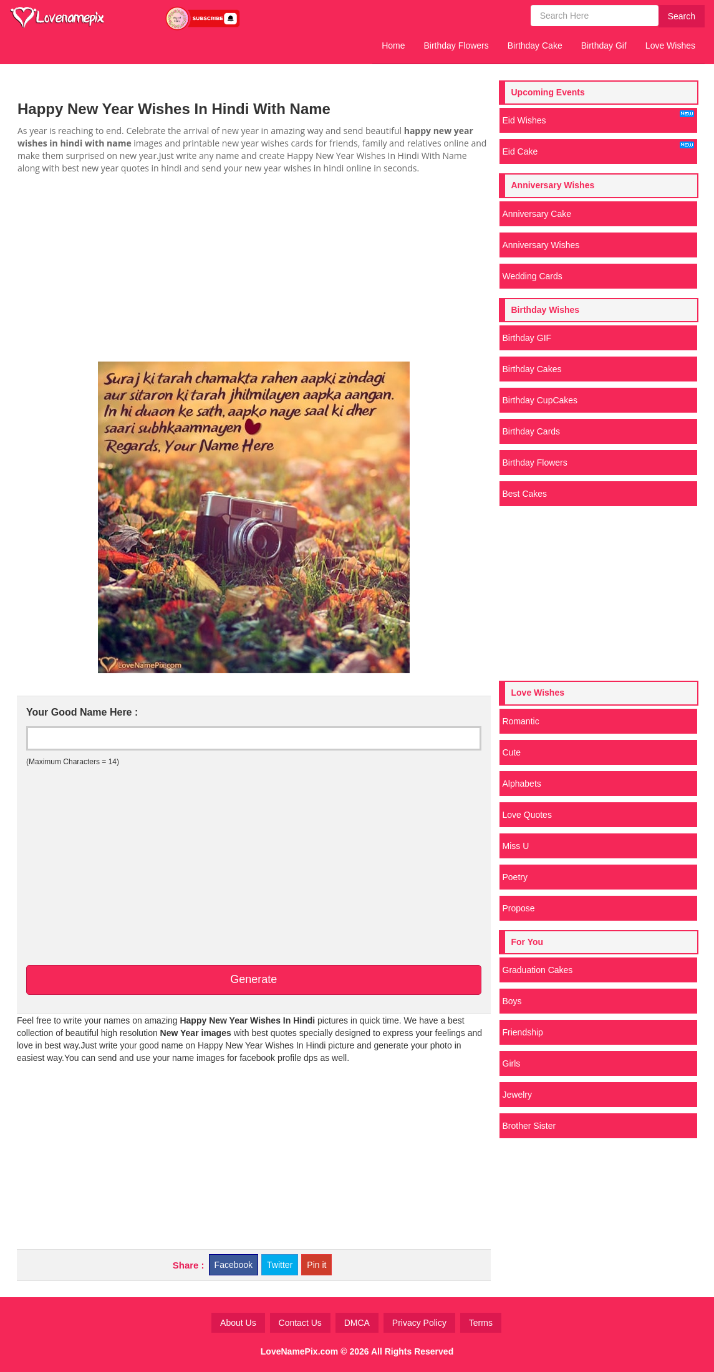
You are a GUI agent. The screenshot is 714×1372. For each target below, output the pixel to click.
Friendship (523, 1032)
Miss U (516, 846)
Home (393, 45)
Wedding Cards (532, 276)
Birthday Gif (604, 45)
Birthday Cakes (532, 369)
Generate (253, 979)
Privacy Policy (419, 1323)
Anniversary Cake (537, 214)
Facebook (234, 1265)
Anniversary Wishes (541, 245)
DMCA (357, 1323)
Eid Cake (599, 149)
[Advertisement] (254, 268)
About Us (238, 1323)
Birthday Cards (532, 431)
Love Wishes (670, 45)
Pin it (316, 1265)
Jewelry (517, 1095)
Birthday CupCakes (540, 400)
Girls (512, 1063)
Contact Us (300, 1323)
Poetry (515, 877)
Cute (512, 752)
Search (681, 16)
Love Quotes (527, 815)
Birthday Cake (535, 45)
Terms (481, 1323)
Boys (512, 1001)
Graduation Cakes (538, 970)
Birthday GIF (527, 338)
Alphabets (522, 784)
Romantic (521, 721)
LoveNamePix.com (300, 1351)
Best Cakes (525, 494)
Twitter (279, 1265)
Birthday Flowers (456, 45)
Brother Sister (529, 1126)
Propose (519, 908)
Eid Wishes (599, 117)
